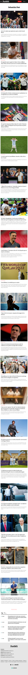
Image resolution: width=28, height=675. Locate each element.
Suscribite (19, 1)
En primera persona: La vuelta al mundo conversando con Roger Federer (14, 440)
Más (15, 613)
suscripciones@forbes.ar (8, 655)
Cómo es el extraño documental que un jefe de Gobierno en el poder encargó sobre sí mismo (12, 345)
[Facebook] (10, 665)
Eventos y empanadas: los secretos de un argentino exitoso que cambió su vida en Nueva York (13, 568)
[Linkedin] (17, 665)
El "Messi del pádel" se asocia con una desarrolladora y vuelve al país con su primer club (17, 639)
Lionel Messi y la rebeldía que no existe (10, 282)
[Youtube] (16, 665)
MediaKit (2, 660)
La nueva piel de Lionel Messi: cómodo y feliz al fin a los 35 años (13, 157)
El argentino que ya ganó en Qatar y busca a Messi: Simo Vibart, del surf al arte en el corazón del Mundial (13, 63)
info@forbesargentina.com (7, 652)
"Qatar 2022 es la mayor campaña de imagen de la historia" (12, 314)
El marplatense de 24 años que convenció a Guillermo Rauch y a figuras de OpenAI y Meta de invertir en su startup (17, 617)
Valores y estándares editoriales (17, 660)
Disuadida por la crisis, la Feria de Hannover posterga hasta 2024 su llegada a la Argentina (13, 377)
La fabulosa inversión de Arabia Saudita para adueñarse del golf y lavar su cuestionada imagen (12, 471)
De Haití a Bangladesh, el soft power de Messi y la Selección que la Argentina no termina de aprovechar (13, 219)
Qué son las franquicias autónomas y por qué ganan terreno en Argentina (17, 623)
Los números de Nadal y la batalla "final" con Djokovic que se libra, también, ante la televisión (14, 504)
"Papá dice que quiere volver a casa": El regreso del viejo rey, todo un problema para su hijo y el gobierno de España (13, 536)
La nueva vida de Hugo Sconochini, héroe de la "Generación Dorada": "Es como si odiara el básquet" (13, 599)
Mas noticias (14, 609)
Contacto (10, 660)
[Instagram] (14, 665)
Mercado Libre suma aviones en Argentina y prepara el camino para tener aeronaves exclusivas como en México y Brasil (17, 628)
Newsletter (6, 660)
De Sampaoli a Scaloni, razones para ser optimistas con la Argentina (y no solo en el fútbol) (14, 94)
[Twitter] (12, 665)
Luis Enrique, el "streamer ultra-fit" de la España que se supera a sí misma (14, 251)
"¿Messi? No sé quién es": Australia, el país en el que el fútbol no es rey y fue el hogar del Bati (13, 187)
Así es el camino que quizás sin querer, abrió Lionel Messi (13, 32)
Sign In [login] (24, 1)
